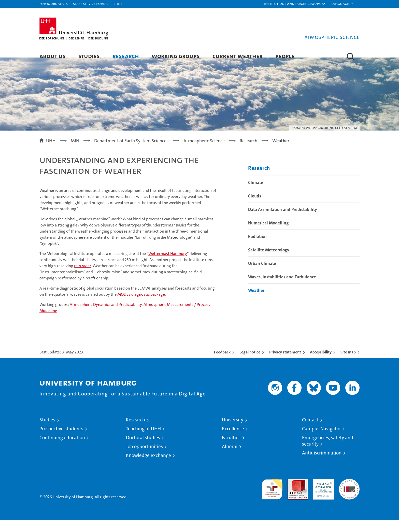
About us (52, 56)
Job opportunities (144, 453)
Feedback (222, 359)
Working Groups (176, 56)
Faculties (231, 444)
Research (125, 56)
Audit (292, 488)
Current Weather (237, 56)
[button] (295, 4)
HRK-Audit (322, 488)
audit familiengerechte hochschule (272, 494)
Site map (348, 359)
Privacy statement (285, 359)
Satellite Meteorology (268, 257)
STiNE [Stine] (117, 3)
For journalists (53, 3)
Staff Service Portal (90, 3)
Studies (89, 56)
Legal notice (249, 359)
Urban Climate (262, 270)
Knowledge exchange (148, 462)
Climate (255, 189)
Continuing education (62, 444)
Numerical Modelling (268, 230)
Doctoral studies (143, 444)
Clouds (254, 203)
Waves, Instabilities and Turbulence (282, 284)
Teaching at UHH (143, 436)
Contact (310, 427)
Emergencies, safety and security (327, 447)
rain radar (82, 273)
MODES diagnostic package (141, 301)
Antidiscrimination (321, 460)
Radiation (257, 243)
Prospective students (61, 436)
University (232, 427)
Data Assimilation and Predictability (282, 216)
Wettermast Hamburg (167, 260)
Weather (256, 297)
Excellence (233, 436)
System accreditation (349, 491)
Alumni (229, 453)
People (284, 56)
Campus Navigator (321, 436)
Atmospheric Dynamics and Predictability (106, 311)
